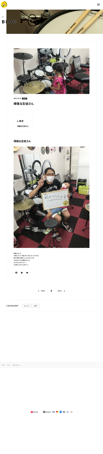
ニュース (26, 306)
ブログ (24, 98)
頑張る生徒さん (23, 126)
